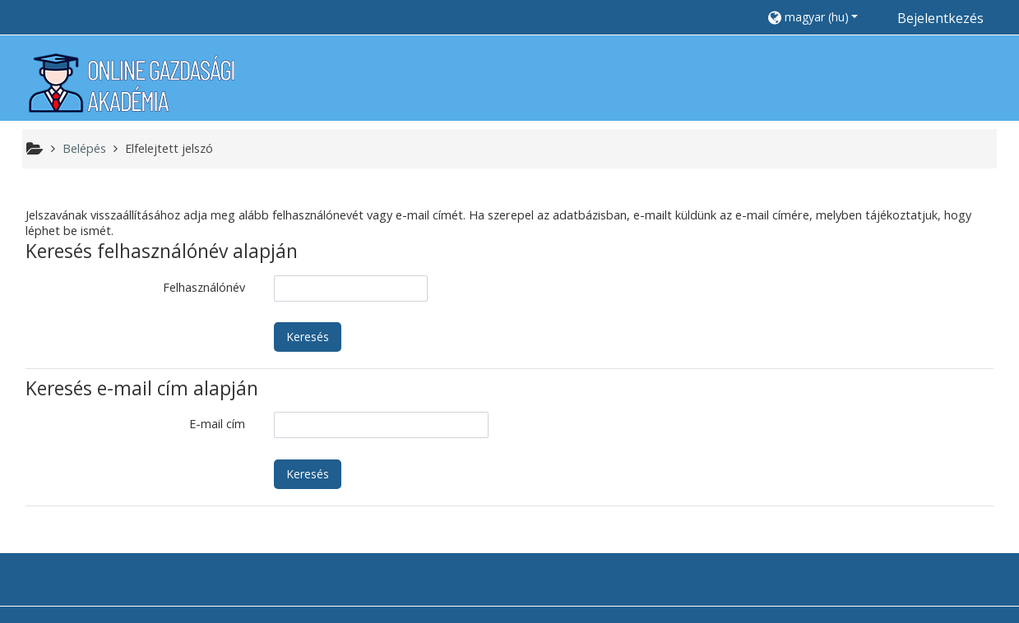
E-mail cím (217, 423)
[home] (131, 82)
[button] (821, 17)
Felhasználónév (204, 287)
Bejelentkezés (940, 18)
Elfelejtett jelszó (169, 148)
